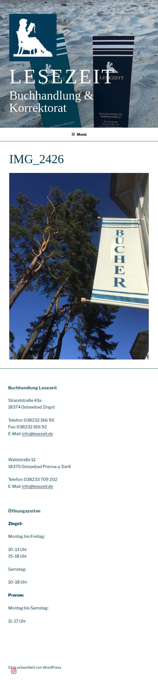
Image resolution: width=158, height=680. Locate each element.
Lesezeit (62, 76)
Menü (79, 134)
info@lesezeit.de (37, 433)
